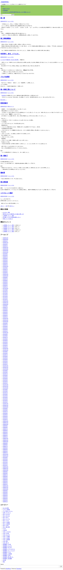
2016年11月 (5, 302)
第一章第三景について (8, 89)
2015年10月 (5, 321)
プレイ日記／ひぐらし (8, 511)
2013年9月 (5, 351)
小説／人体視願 (6, 539)
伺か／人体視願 (6, 523)
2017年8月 (5, 290)
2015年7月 (5, 324)
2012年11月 (5, 367)
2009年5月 (5, 430)
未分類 (4, 560)
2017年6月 (5, 293)
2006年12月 (5, 466)
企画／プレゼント (7, 512)
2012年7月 (5, 373)
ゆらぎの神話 (6, 508)
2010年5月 (5, 414)
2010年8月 (5, 410)
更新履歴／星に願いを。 (8, 557)
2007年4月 (5, 460)
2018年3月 (5, 285)
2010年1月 (5, 419)
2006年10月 (5, 470)
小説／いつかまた (7, 531)
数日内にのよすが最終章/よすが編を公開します (13, 214)
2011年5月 (5, 395)
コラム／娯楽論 (6, 509)
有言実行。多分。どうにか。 (10, 54)
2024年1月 (5, 245)
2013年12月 (5, 348)
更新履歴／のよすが (7, 545)
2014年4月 (5, 342)
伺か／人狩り (6, 525)
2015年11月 (5, 320)
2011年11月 (5, 386)
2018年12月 (5, 274)
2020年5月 (5, 260)
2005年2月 (5, 500)
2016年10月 (5, 304)
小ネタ (4, 528)
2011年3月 (5, 398)
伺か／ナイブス (6, 519)
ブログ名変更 (5, 77)
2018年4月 (5, 283)
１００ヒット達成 (6, 193)
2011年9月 (5, 389)
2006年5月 (5, 477)
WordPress (8, 568)
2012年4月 (5, 378)
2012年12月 (5, 365)
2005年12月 (5, 485)
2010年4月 (5, 416)
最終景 (2, 172)
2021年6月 (5, 253)
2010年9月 (5, 408)
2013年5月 (5, 357)
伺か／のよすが (6, 514)
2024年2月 (5, 244)
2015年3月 (5, 329)
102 (10, 206)
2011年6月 (5, 394)
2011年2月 (5, 400)
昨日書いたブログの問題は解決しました (12, 217)
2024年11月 (5, 242)
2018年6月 (5, 280)
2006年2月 (5, 482)
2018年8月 (5, 277)
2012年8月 (5, 372)
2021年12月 (5, 252)
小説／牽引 (5, 541)
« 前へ (1, 206)
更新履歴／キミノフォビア (9, 550)
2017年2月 (5, 297)
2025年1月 (5, 241)
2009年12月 (5, 421)
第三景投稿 (4, 182)
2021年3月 (5, 255)
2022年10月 (5, 250)
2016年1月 (5, 316)
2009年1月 (5, 436)
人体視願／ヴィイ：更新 (8, 215)
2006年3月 (5, 481)
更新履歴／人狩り (7, 555)
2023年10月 (5, 248)
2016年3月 (5, 313)
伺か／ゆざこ (6, 517)
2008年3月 (5, 449)
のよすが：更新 (6, 212)
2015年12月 (5, 318)
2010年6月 (5, 413)
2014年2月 (5, 345)
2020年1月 (5, 264)
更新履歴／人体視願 (7, 553)
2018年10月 (5, 275)
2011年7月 (5, 392)
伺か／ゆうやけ (6, 515)
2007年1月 (5, 465)
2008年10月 (5, 441)
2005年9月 (5, 490)
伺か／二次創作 (6, 522)
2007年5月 (5, 459)
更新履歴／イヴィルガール (9, 549)
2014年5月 (5, 340)
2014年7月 (5, 337)
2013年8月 (5, 353)
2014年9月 (5, 334)
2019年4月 (5, 272)
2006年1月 (5, 484)
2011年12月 (5, 384)
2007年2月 (5, 463)
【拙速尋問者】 (4, 2)
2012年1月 (5, 383)
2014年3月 (5, 343)
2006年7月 (5, 474)
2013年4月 (5, 359)
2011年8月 (5, 391)
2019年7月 (5, 269)
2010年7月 (5, 411)
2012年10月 (5, 369)
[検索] (61, 566)
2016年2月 (5, 315)
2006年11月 (5, 468)
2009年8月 (5, 427)
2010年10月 (5, 406)
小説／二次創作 (6, 538)
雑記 (4, 561)
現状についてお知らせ (8, 218)
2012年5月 (5, 376)
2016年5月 (5, 310)
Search (2, 564)
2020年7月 (5, 256)
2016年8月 (5, 305)
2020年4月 (5, 261)
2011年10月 (5, 387)
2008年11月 (5, 440)
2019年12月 (5, 266)
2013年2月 (5, 362)
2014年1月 (5, 346)
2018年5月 (5, 282)
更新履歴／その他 (7, 544)
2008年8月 (5, 444)
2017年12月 (5, 288)
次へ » (12, 206)
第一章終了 (4, 155)
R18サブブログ (6, 8)
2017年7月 (5, 291)
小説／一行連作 (6, 536)
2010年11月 (5, 405)
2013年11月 (5, 350)
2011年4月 (5, 397)
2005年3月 (5, 498)
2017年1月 (5, 299)
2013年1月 (5, 364)
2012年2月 (5, 381)
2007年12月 (5, 454)
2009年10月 (5, 424)
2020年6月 (5, 258)
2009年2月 (5, 435)
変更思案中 (4, 103)
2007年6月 (5, 457)
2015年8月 (5, 323)
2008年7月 (5, 446)
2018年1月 (5, 286)
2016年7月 (5, 307)
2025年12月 (5, 237)
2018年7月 (5, 278)
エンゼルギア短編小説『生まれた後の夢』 (9, 59)
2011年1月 (5, 402)
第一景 (2, 18)
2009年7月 (5, 429)
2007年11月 (5, 455)
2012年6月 (5, 375)
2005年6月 (5, 493)
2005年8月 (5, 492)
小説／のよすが (6, 534)
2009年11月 (5, 422)
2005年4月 (5, 496)
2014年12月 (5, 332)
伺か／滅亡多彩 (6, 527)
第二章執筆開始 (5, 38)
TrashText (3, 95)
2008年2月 (5, 451)
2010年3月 (5, 417)
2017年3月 (5, 296)
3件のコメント (11, 106)
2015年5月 (5, 327)
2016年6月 (5, 308)
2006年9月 (5, 471)
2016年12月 (5, 301)
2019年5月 (5, 271)
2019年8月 (5, 267)
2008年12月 (5, 438)
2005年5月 (5, 495)
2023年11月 (5, 247)
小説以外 (5, 530)
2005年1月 (5, 501)
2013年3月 (5, 361)
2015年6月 (5, 326)
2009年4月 (5, 432)
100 (6, 206)
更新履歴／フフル (7, 552)
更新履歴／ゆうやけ (7, 547)
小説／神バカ (6, 542)
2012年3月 (5, 380)
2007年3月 (5, 462)
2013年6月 (5, 356)
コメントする (10, 21)
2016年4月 (5, 312)
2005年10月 (5, 489)
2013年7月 (5, 354)
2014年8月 (5, 335)
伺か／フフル (6, 520)
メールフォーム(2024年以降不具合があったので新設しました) (16, 12)
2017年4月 (5, 294)
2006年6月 (5, 476)
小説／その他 (6, 533)
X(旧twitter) (5, 10)
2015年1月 (5, 331)
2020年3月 (5, 263)
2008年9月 (5, 443)
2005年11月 (5, 487)
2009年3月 (5, 433)
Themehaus (18, 568)
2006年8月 (5, 473)
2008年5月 (5, 447)
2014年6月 (5, 339)
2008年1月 (5, 452)
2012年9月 (5, 370)
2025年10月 (5, 239)
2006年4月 (5, 479)
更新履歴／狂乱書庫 (7, 558)
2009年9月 (5, 425)
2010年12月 (5, 403)
